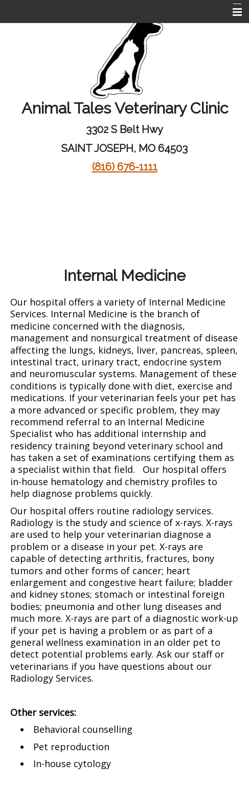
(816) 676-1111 (124, 167)
